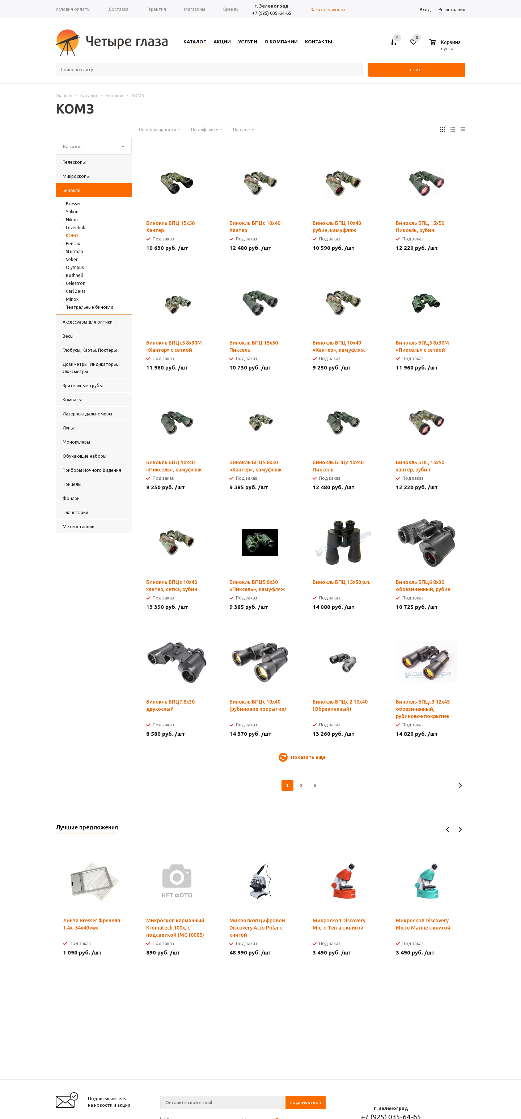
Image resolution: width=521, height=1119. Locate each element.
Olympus (75, 267)
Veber (72, 259)
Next (460, 829)
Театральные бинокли (89, 307)
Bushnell (74, 275)
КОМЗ (72, 235)
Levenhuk (75, 227)
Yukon (72, 211)
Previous (447, 829)
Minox (72, 299)
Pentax (73, 243)
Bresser (73, 203)
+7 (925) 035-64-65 (271, 13)
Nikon (72, 219)
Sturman (74, 251)
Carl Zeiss (75, 291)
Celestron (75, 283)
